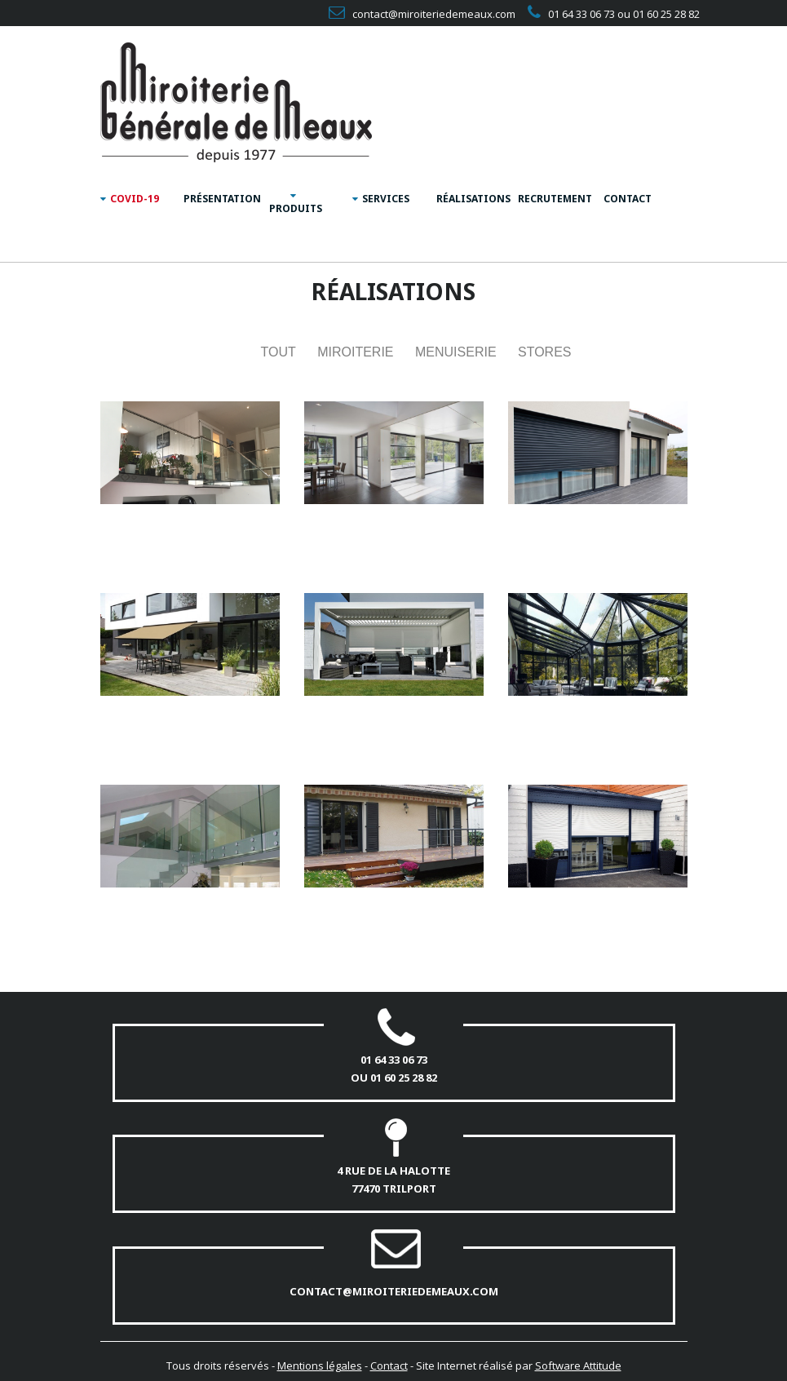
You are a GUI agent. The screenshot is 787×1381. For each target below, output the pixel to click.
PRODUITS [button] (295, 203)
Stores (545, 352)
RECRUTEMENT (552, 199)
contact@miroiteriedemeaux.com (394, 1291)
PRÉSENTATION (218, 199)
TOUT (277, 352)
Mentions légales (319, 1365)
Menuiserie (456, 352)
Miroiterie (355, 352)
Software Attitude (578, 1365)
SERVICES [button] (380, 199)
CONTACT (628, 199)
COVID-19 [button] (129, 199)
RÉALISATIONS (471, 199)
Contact (389, 1365)
